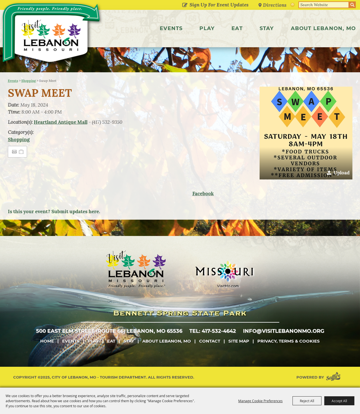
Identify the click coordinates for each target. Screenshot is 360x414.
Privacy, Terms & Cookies (288, 341)
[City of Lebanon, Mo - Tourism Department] (52, 35)
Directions (275, 5)
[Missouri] (224, 274)
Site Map (238, 341)
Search (352, 4)
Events (171, 28)
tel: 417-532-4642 (212, 331)
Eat (237, 28)
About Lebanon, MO (323, 28)
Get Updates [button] (185, 5)
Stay (267, 28)
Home (47, 341)
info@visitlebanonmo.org (283, 331)
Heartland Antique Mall (60, 122)
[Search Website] (323, 4)
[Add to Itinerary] (21, 151)
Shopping (28, 81)
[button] (306, 133)
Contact (209, 341)
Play (207, 28)
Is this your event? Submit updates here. (54, 211)
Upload (342, 173)
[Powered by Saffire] (334, 377)
